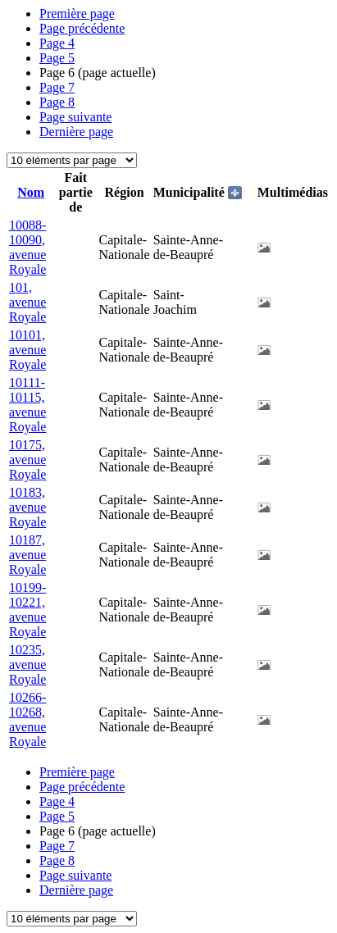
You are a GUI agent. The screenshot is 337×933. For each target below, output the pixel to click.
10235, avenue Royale (27, 664)
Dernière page (76, 132)
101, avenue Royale (27, 302)
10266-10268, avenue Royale (27, 719)
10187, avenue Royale (27, 554)
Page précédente (82, 28)
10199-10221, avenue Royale (27, 609)
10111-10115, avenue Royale (27, 404)
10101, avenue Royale (27, 349)
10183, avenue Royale (27, 507)
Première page (77, 13)
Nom (30, 192)
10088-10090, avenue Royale (27, 247)
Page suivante (75, 117)
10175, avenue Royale (27, 459)
